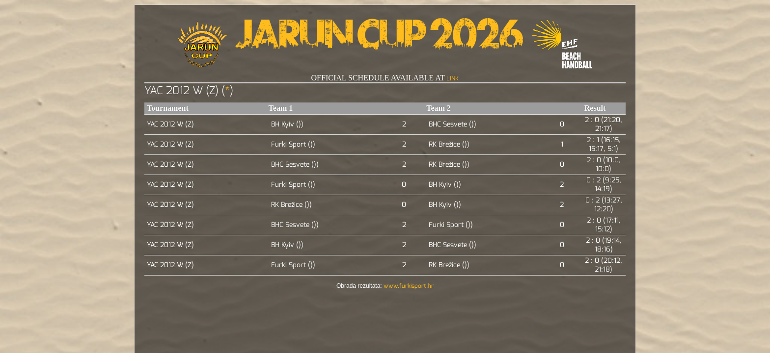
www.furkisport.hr (409, 286)
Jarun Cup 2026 (379, 39)
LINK (452, 78)
